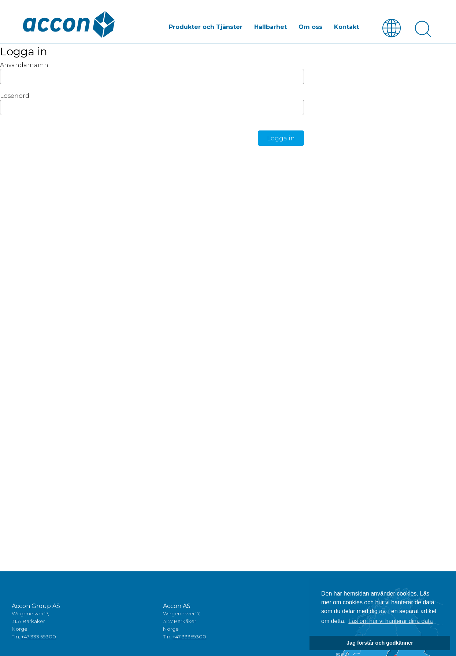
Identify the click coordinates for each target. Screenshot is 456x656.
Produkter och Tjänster (205, 26)
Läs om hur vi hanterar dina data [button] (390, 621)
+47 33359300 (189, 637)
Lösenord (14, 95)
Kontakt (346, 26)
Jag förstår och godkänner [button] (379, 643)
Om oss (310, 26)
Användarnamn (24, 65)
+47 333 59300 (38, 637)
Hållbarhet (270, 26)
